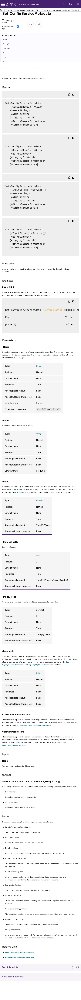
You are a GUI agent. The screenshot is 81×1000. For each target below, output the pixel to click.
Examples (8, 48)
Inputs (6, 57)
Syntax (7, 39)
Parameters (8, 53)
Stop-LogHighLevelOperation (40, 665)
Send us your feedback (13, 976)
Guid (38, 555)
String (38, 366)
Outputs (7, 62)
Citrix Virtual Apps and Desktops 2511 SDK (60, 10)
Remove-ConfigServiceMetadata (19, 957)
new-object (19, 492)
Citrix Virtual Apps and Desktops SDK (22, 10)
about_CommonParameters (14, 745)
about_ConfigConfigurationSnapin (19, 952)
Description (8, 44)
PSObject (40, 500)
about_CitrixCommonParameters (36, 725)
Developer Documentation (24, 4)
